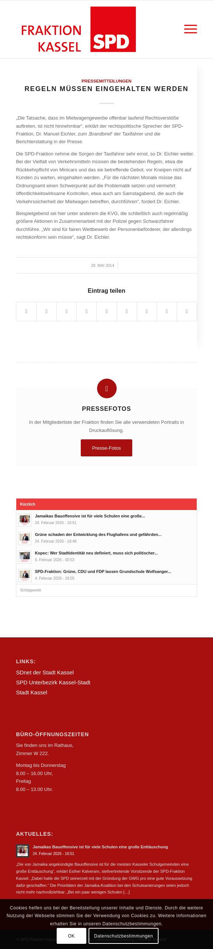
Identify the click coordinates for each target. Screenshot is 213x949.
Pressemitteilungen (106, 80)
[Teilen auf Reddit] (167, 311)
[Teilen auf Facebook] (26, 311)
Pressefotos (106, 408)
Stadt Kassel (31, 692)
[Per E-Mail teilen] (187, 311)
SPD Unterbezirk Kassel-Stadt (53, 682)
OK (71, 936)
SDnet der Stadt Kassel (45, 672)
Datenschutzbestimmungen (123, 936)
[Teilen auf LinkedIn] (106, 311)
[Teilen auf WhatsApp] (66, 311)
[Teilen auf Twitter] (46, 311)
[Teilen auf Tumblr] (127, 311)
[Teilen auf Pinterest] (86, 311)
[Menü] (187, 29)
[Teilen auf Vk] (147, 311)
